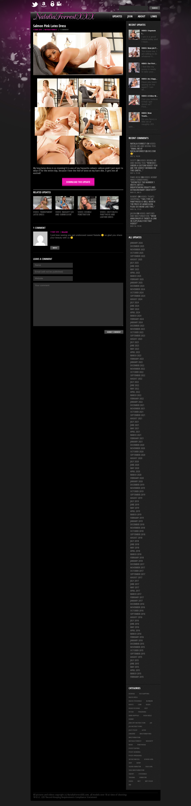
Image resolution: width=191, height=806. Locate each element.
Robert (133, 196)
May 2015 (134, 666)
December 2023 (137, 325)
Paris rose (135, 177)
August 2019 (136, 497)
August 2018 (136, 537)
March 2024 (135, 315)
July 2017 (134, 580)
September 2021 (137, 415)
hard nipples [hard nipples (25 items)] (134, 715)
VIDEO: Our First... (149, 63)
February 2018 (137, 557)
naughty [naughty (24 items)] (149, 741)
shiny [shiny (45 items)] (138, 763)
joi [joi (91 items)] (151, 723)
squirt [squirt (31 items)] (131, 774)
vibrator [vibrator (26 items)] (143, 777)
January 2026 (136, 242)
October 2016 (136, 610)
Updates (117, 16)
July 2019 (134, 501)
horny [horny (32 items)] (131, 719)
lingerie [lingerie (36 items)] (132, 733)
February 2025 (137, 279)
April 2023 (135, 352)
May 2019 (134, 507)
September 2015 (137, 653)
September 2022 (137, 375)
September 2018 (137, 534)
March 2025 (135, 276)
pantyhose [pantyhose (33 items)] (141, 744)
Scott (133, 160)
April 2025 (135, 272)
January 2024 (136, 322)
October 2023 (136, 332)
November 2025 (137, 249)
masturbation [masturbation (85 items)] (134, 737)
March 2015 (135, 673)
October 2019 (136, 491)
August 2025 (136, 259)
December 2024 (137, 285)
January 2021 (136, 441)
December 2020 (137, 444)
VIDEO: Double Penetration (84, 213)
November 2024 (137, 289)
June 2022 (134, 385)
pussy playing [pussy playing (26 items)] (134, 748)
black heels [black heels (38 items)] (133, 697)
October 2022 (136, 372)
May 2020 (134, 468)
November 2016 (137, 607)
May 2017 (134, 587)
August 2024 (136, 299)
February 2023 (137, 358)
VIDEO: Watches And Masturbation (142, 214)
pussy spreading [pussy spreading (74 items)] (135, 755)
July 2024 (134, 302)
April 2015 (135, 670)
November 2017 (137, 567)
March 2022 (135, 395)
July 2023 (134, 342)
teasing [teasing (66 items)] (132, 777)
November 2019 (137, 488)
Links (154, 16)
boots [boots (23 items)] (131, 704)
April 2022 (135, 391)
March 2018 (135, 554)
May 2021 (134, 428)
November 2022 (137, 368)
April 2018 (135, 550)
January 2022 (136, 401)
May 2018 (134, 547)
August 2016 (136, 617)
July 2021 (134, 421)
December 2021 (137, 405)
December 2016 (137, 603)
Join (130, 16)
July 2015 (134, 660)
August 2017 (136, 577)
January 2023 (136, 362)
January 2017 (136, 600)
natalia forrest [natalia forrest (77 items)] (135, 741)
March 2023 (135, 355)
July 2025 (134, 262)
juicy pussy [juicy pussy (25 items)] (133, 730)
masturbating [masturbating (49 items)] (145, 733)
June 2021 (134, 425)
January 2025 (136, 282)
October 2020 (136, 451)
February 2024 (137, 319)
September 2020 (137, 454)
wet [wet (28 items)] (139, 781)
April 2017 (135, 590)
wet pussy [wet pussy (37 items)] (149, 781)
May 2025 (134, 269)
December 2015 (137, 643)
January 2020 (136, 481)
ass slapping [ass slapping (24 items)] (144, 693)
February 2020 (137, 478)
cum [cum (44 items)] (139, 704)
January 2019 (136, 521)
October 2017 (136, 570)
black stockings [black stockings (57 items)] (135, 701)
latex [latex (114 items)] (144, 730)
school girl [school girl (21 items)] (148, 759)
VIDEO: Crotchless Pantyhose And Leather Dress (109, 214)
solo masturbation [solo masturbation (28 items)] (136, 770)
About (141, 16)
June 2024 (134, 305)
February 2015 (137, 676)
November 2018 (137, 527)
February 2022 (137, 398)
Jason (133, 213)
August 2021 (136, 418)
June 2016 (134, 623)
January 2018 (136, 560)
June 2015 (134, 663)
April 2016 (135, 630)
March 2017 (135, 594)
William (65, 232)
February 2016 (137, 637)
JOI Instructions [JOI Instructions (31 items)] (135, 726)
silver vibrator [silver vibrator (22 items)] (135, 766)
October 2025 (136, 252)
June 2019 (134, 504)
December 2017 (137, 564)
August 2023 (136, 338)
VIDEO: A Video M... (150, 95)
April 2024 (135, 312)
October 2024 (136, 292)
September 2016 (137, 613)
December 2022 (137, 365)
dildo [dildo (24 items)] (148, 704)
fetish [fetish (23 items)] (131, 712)
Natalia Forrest (50, 29)
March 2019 (135, 514)
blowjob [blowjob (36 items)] (149, 701)
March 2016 (135, 633)
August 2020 (136, 458)
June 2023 (134, 345)
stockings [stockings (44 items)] (142, 774)
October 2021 (136, 411)
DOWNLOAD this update (78, 182)
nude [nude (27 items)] (131, 744)
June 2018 (134, 544)
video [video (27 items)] (131, 781)
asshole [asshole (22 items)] (132, 693)
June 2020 (134, 464)
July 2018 (134, 541)
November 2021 (137, 408)
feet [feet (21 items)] (146, 708)
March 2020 (135, 474)
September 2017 (137, 574)
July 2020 (134, 461)
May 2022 (134, 388)
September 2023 (137, 335)
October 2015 (136, 650)
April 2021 (135, 431)
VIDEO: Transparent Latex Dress (42, 213)
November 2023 (137, 329)
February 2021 (137, 438)
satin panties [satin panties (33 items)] (134, 759)
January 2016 (136, 640)
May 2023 (134, 348)
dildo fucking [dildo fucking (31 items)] (134, 708)
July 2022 (134, 382)
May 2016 (134, 627)
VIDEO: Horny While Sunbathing (143, 178)
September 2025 (137, 256)
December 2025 (137, 246)
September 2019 (137, 494)
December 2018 (137, 524)
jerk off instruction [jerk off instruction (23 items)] (137, 723)
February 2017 (137, 597)
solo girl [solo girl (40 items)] (149, 766)
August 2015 (136, 657)
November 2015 (137, 647)
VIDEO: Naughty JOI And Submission (64, 213)
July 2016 (134, 620)
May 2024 (134, 309)
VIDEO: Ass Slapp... (149, 78)
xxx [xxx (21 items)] (130, 784)
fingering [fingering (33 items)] (142, 712)
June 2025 (134, 266)
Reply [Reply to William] (55, 248)
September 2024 (137, 295)
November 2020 (137, 448)
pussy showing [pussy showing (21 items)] (134, 752)
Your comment (78, 304)
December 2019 (137, 484)
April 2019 (135, 511)
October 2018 (136, 531)
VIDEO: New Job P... (150, 48)
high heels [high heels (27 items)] (147, 715)
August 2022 (136, 378)
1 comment (64, 29)
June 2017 (134, 584)
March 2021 (135, 435)
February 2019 (137, 517)
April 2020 (135, 471)
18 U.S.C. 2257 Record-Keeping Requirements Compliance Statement (65, 797)
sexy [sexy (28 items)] (130, 763)
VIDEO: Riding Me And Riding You (143, 145)
